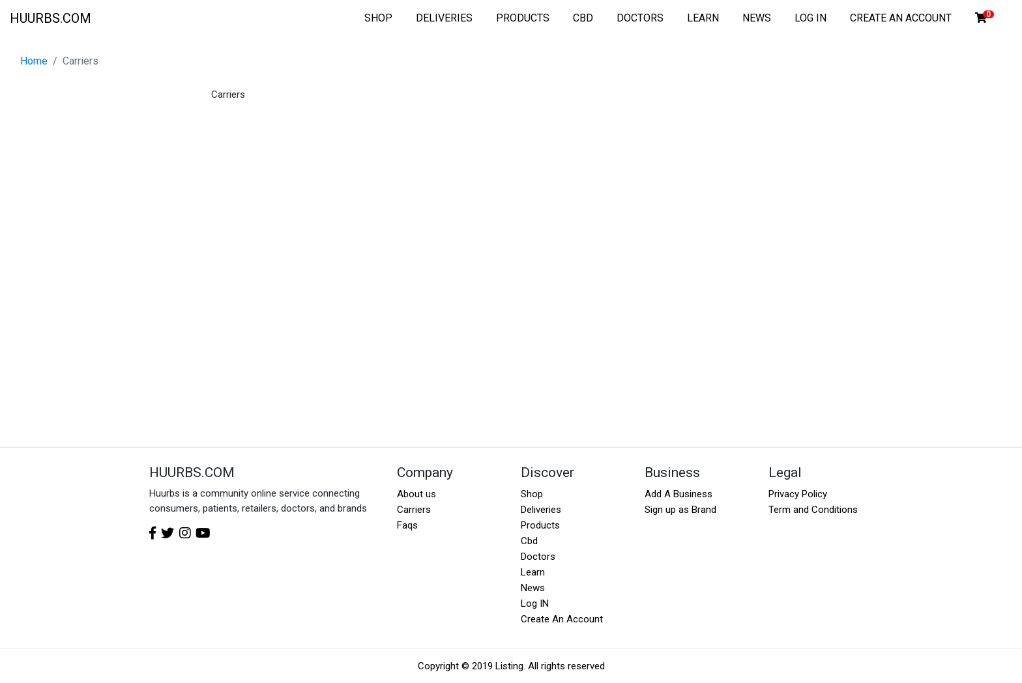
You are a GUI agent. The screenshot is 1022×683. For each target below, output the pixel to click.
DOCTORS (640, 18)
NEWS (756, 18)
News (533, 588)
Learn (533, 572)
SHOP (378, 18)
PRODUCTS (522, 18)
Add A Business (678, 494)
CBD (583, 18)
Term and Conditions (813, 510)
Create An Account (562, 619)
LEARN (703, 18)
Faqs (407, 525)
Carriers (414, 510)
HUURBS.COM (50, 18)
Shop (532, 494)
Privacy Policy (797, 494)
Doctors (538, 556)
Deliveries (541, 510)
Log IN (535, 603)
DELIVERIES (444, 18)
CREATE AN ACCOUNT (901, 18)
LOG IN (810, 18)
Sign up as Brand (680, 510)
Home (34, 61)
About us (416, 494)
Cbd (529, 541)
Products (540, 525)
